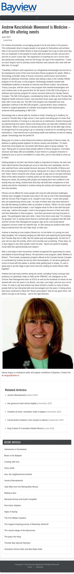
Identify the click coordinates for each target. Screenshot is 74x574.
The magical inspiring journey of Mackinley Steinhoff (26, 524)
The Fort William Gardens (15, 518)
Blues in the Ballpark (13, 455)
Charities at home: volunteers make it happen (26, 412)
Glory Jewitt (9, 468)
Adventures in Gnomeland (15, 449)
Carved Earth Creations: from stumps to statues (27, 420)
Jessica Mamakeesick (16, 395)
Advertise (39, 567)
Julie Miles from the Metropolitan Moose (21, 487)
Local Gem (8, 40)
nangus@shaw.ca (11, 375)
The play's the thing (12, 537)
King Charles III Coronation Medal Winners (25, 428)
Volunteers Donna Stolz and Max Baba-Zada (23, 549)
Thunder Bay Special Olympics (17, 543)
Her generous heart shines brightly (22, 403)
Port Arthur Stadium (12, 505)
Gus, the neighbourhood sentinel (18, 474)
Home (30, 567)
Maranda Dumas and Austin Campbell (20, 499)
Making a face (10, 493)
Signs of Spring (10, 512)
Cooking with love (11, 462)
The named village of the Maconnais (19, 530)
